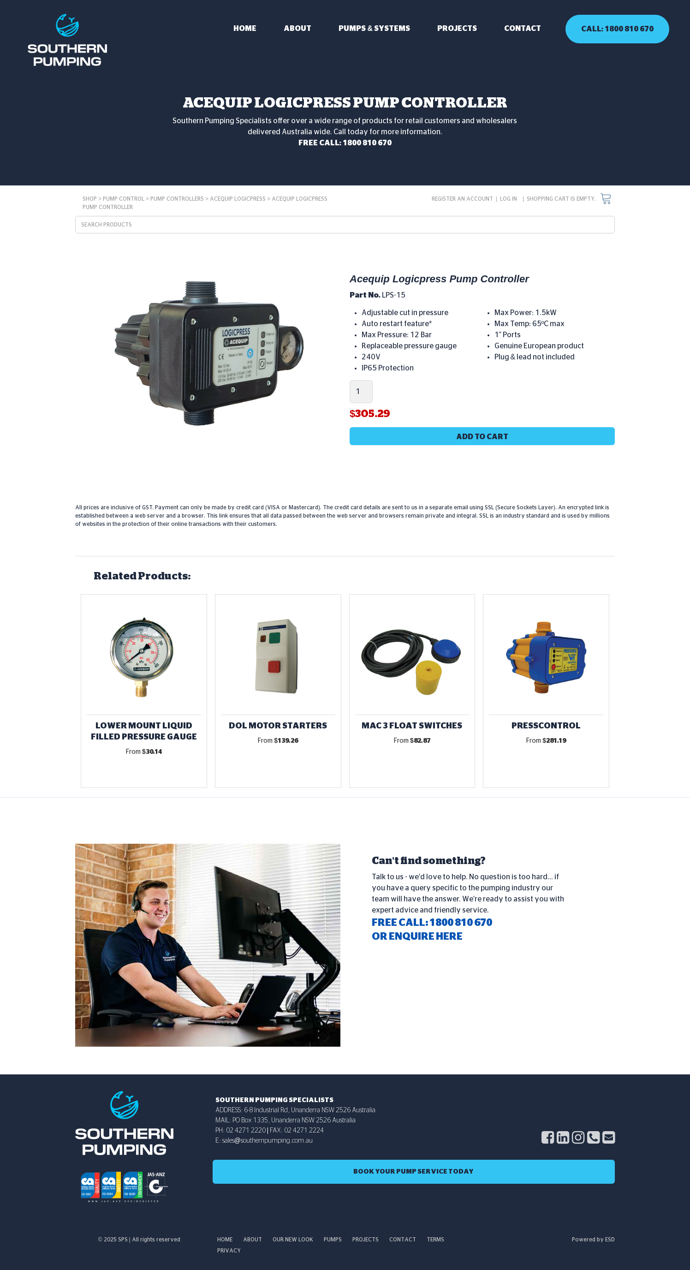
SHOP (90, 199)
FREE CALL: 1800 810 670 (345, 143)
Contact (522, 28)
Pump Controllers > (180, 199)
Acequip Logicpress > (241, 199)
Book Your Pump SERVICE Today (413, 1172)
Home (244, 28)
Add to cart (482, 437)
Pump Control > (126, 199)
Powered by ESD (593, 1239)
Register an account (462, 199)
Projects (457, 28)
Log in (508, 199)
